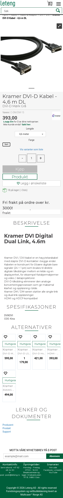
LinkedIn (58, 470)
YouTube (53, 472)
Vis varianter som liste (31, 149)
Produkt (20, 176)
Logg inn (8, 121)
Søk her (26, 124)
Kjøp (19, 169)
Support (7, 431)
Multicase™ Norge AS (31, 494)
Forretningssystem (16, 491)
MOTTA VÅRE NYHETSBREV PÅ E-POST (33, 450)
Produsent (8, 425)
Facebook (48, 470)
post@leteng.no (13, 475)
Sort (6, 144)
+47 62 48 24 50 (12, 468)
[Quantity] (31, 158)
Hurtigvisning (12, 343)
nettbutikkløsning (38, 491)
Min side (53, 467)
